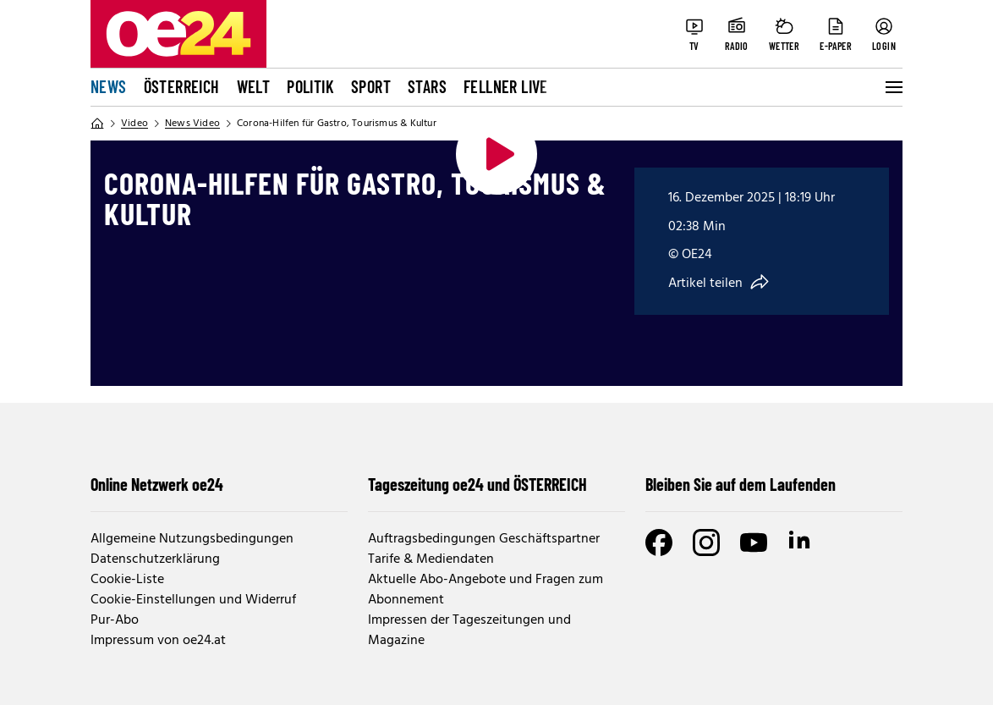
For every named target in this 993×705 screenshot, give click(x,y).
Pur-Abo (115, 620)
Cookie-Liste (127, 580)
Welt (254, 86)
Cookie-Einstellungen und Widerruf (193, 600)
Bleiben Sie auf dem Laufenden (740, 484)
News (109, 86)
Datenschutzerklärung (155, 559)
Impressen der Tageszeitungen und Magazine (469, 630)
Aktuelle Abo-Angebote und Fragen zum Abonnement (485, 590)
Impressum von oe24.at (158, 641)
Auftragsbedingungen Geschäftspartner (484, 539)
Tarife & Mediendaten (431, 559)
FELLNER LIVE (506, 86)
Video (134, 123)
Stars (427, 86)
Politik (310, 86)
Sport (371, 86)
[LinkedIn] (801, 542)
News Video (192, 123)
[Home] (97, 123)
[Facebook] (658, 542)
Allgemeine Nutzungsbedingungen (192, 539)
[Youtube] (753, 542)
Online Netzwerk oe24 (157, 484)
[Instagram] (706, 542)
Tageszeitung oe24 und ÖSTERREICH (477, 484)
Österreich (182, 86)
